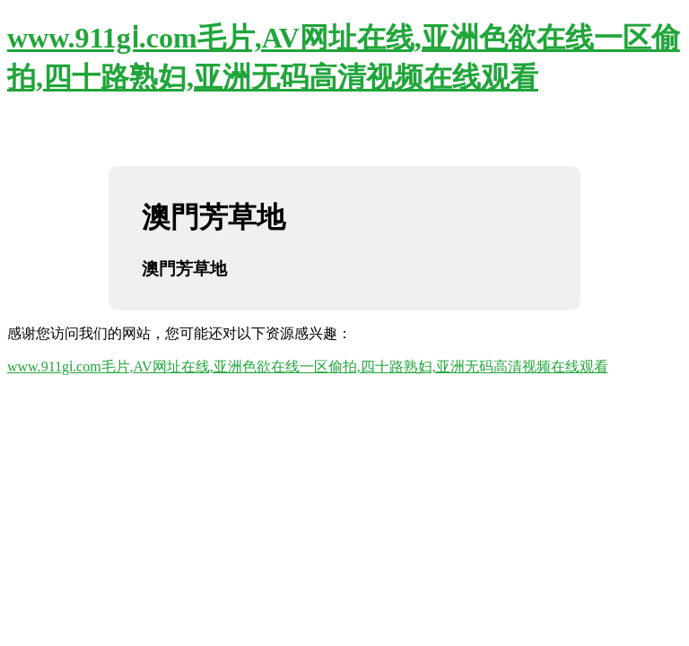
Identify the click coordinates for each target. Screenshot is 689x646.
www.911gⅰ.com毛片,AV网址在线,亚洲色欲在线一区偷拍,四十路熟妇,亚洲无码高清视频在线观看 (307, 366)
